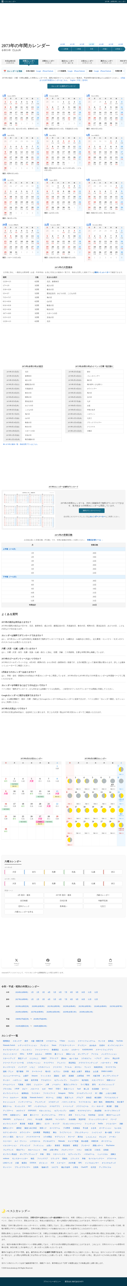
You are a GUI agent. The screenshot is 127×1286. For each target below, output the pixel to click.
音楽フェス (69, 1098)
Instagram (61, 1093)
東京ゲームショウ (113, 1115)
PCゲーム (50, 1098)
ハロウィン (17, 1080)
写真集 (20, 1084)
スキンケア (17, 1041)
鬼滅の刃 (44, 1167)
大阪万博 (96, 1076)
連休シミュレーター (102, 272)
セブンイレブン (60, 1111)
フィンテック (90, 1124)
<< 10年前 (64, 49)
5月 (54, 992)
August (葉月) (50, 179)
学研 (45, 1150)
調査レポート (98, 1145)
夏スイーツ (34, 1115)
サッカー (6, 1080)
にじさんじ (34, 1058)
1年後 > (105, 49)
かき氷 (93, 1128)
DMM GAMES (106, 1071)
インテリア (22, 1067)
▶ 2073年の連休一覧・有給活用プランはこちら (20, 444)
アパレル (68, 1067)
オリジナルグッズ (109, 1163)
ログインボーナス (10, 1132)
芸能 (116, 1106)
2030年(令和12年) (86, 1012)
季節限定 (46, 1132)
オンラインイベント (11, 1093)
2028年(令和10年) (53, 1012)
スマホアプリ (54, 1106)
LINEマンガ (7, 1163)
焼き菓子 (120, 1102)
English (72, 80)
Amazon (35, 1076)
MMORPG (7, 1119)
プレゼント (44, 1045)
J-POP (17, 1089)
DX (27, 1071)
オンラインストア (10, 1124)
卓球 (70, 1115)
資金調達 (98, 1111)
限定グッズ (22, 1058)
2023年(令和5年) (85, 1006)
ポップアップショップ (28, 1154)
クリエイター (111, 1124)
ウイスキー (36, 1093)
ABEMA (48, 1054)
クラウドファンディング (88, 1063)
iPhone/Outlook (48, 71)
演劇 (121, 1124)
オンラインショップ (106, 1084)
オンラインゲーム (49, 1115)
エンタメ (65, 1050)
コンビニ (71, 1041)
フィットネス (46, 1076)
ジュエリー (38, 1084)
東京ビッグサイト (71, 1084)
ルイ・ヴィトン (21, 1141)
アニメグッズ (40, 1102)
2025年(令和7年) (116, 1006)
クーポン (112, 1137)
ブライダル (7, 1089)
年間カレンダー (29, 62)
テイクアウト (49, 1063)
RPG (80, 1163)
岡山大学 (116, 1058)
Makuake (61, 1141)
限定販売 (66, 1145)
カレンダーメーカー (97, 517)
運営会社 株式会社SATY (74, 1282)
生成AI (102, 1045)
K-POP (29, 1054)
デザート (62, 1115)
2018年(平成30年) (40, 1019)
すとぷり (102, 1137)
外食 (42, 1154)
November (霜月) (52, 224)
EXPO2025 (32, 1110)
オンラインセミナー (115, 1045)
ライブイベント (66, 1132)
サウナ (117, 1132)
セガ (44, 1089)
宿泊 (48, 1154)
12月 (96, 992)
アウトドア (54, 1058)
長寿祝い (63, 906)
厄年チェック (24, 906)
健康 (25, 1115)
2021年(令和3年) (53, 1006)
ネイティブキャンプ (112, 1111)
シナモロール (35, 1141)
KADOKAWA (87, 1050)
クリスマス (57, 1067)
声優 (116, 1063)
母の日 (47, 1071)
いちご (32, 1067)
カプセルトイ (19, 1119)
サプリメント (60, 1137)
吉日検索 (24, 901)
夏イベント (59, 1054)
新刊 (94, 1084)
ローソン (105, 1089)
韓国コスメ (111, 1080)
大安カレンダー (87, 62)
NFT (29, 1106)
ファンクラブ (42, 1159)
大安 (14, 872)
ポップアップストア (110, 1076)
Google (38, 71)
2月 (38, 992)
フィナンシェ (38, 1145)
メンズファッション (109, 1054)
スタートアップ (9, 1058)
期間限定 (6, 1041)
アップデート (8, 1111)
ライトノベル (80, 1115)
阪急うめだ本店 (31, 1128)
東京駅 (109, 1106)
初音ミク (43, 1128)
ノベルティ (56, 1084)
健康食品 (25, 1093)
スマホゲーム (51, 1041)
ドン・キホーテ (97, 1106)
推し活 (86, 1089)
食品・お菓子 (77, 1071)
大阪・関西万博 (37, 1041)
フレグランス (8, 1150)
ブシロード (85, 1145)
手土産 (85, 1128)
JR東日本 (94, 1141)
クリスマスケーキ (33, 1137)
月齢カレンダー (103, 895)
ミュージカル (102, 1154)
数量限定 (55, 1050)
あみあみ (92, 1045)
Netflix (100, 1124)
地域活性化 (98, 1067)
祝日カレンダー (68, 62)
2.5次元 (97, 1150)
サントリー (7, 1167)
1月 (32, 992)
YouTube (119, 1041)
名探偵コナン (15, 1115)
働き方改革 (65, 1167)
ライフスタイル (85, 1102)
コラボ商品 (47, 1137)
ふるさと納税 (111, 1093)
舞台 (55, 1132)
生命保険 (72, 1119)
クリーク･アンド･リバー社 (13, 1063)
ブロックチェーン (82, 1132)
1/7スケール (111, 1159)
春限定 (75, 1145)
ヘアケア (98, 1058)
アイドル (94, 1054)
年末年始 (91, 1115)
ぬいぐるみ (73, 1058)
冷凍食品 (76, 1128)
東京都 (22, 1124)
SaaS (79, 1089)
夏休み (63, 1058)
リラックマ (55, 1159)
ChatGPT (84, 1167)
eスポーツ (75, 1050)
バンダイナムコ (40, 1106)
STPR (5, 1115)
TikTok (71, 1093)
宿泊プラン (20, 1150)
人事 (47, 1084)
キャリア (56, 1124)
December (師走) (94, 224)
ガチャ (107, 1058)
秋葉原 (30, 1124)
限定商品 (72, 1063)
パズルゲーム (89, 1154)
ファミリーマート (42, 1050)
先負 (73, 872)
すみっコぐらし (45, 1111)
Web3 (50, 1089)
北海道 (106, 1150)
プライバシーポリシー (52, 1282)
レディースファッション (27, 1045)
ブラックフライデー (22, 1167)
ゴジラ (47, 1124)
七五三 (103, 906)
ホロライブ (20, 1111)
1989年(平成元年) (22, 1019)
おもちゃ (38, 1054)
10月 (83, 992)
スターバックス (59, 1154)
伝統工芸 (88, 1150)
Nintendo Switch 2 (36, 1097)
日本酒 (66, 1071)
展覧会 (87, 1071)
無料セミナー (8, 1128)
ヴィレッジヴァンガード (98, 1119)
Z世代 (28, 1084)
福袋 (26, 1080)
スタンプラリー (98, 1080)
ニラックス (74, 1159)
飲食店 (89, 1098)
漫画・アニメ (8, 1071)
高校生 (64, 1159)
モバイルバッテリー (96, 1159)
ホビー (24, 1089)
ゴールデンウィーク (84, 1093)
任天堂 (93, 1167)
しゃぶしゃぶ (91, 1137)
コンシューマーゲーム (11, 1076)
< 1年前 (78, 49)
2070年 (62, 44)
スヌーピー (61, 1163)
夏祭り (38, 1124)
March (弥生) (92, 95)
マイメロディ (60, 1119)
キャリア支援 (73, 1141)
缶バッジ (19, 1137)
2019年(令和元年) (22, 1006)
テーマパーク (37, 1071)
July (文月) (8, 179)
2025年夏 (72, 1163)
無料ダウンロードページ (92, 510)
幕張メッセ (70, 1054)
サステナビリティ (85, 1111)
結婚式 (72, 1111)
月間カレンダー (48, 62)
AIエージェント (34, 1150)
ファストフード (49, 1093)
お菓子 (26, 1076)
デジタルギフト (49, 1141)
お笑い (49, 1145)
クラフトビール (82, 1106)
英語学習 (82, 1119)
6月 (60, 992)
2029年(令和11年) (69, 1012)
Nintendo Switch (9, 1045)
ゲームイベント (9, 1084)
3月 (43, 992)
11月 (89, 992)
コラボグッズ (53, 1102)
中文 (79, 80)
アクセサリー (46, 1080)
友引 (34, 872)
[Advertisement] (63, 20)
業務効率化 (109, 1102)
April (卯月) (8, 135)
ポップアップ (83, 1054)
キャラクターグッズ (11, 1050)
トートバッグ (68, 1106)
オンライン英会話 (10, 1154)
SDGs (22, 1054)
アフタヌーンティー (67, 1045)
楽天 (64, 1076)
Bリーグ (71, 1137)
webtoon (6, 1158)
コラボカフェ (86, 1058)
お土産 (95, 1071)
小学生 (75, 1167)
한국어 (85, 80)
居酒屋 (71, 1076)
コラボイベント (44, 1067)
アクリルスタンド (111, 1098)
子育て (58, 1089)
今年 (91, 49)
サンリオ (101, 1041)
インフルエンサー (92, 1163)
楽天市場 (34, 1080)
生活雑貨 (95, 1089)
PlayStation (110, 1145)
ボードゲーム (106, 1141)
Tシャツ (88, 1067)
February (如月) (51, 95)
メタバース (34, 1089)
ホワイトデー (25, 1132)
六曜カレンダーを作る (24, 912)
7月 (66, 992)
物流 (32, 1159)
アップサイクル (105, 1167)
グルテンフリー (67, 1150)
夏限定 (19, 1128)
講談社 (56, 1076)
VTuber (62, 1041)
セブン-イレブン (74, 1154)
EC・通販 (99, 1093)
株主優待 (98, 1098)
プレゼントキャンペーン (72, 1124)
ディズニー (82, 1045)
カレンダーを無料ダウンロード (63, 86)
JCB (52, 1163)
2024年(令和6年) (100, 1006)
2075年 (111, 44)
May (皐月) (50, 135)
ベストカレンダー (10, 1)
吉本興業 (36, 1132)
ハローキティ (106, 1063)
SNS (88, 1076)
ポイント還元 (8, 1137)
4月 (49, 992)
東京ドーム (7, 1106)
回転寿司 (48, 1119)
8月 (71, 992)
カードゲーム (55, 1128)
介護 (17, 1163)
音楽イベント (69, 1089)
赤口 (113, 872)
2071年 (72, 44)
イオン (79, 1150)
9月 (77, 992)
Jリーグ (114, 1119)
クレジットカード (10, 1054)
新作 (26, 1041)
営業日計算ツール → (95, 540)
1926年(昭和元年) (22, 1026)
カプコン (56, 1071)
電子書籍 (19, 1071)
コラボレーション (34, 1063)
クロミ (29, 1119)
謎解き (113, 1154)
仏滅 (93, 872)
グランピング (25, 1145)
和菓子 (44, 1058)
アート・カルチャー (11, 1098)
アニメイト (61, 1063)
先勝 (54, 872)
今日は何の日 (10, 62)
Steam (54, 1045)
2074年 (101, 44)
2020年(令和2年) (38, 1006)
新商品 (110, 1041)
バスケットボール (69, 1102)
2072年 (82, 44)
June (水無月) (92, 135)
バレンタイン (27, 1050)
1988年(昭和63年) (40, 1026)
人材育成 (80, 1076)
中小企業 (38, 1119)
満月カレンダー (107, 62)
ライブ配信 (84, 1084)
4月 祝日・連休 (24, 895)
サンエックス (20, 1106)
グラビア (79, 1098)
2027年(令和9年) (21, 999)
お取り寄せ (54, 1150)
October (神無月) (10, 224)
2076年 (120, 44)
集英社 (24, 1163)
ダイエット (43, 1163)
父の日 (100, 1115)
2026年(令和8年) (21, 992)
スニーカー (7, 1141)
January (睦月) (9, 95)
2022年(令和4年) (69, 1006)
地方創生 (85, 1080)
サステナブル (111, 1067)
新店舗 (24, 1098)
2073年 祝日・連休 (63, 895)
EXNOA (33, 1163)
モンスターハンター (20, 1159)
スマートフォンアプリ (104, 1050)
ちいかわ (117, 1128)
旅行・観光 (98, 1102)
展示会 (80, 1137)
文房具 (35, 1167)
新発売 (57, 1145)
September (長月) (93, 179)
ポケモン (78, 1067)
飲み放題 (84, 1141)
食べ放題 (108, 1132)
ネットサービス (9, 1067)
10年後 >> (118, 49)
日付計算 (63, 901)
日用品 (59, 1098)
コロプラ (54, 1167)
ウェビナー (74, 1080)
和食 (84, 1159)
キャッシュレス (9, 1102)
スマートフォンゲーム (86, 1041)
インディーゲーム (25, 1102)
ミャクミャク (97, 1132)
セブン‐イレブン (60, 1080)
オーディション (105, 1128)
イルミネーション (10, 1145)
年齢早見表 (103, 901)
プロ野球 (66, 1128)
